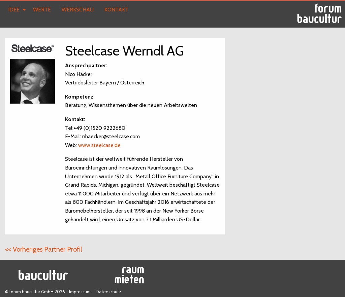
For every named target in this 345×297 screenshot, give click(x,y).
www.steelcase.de (99, 145)
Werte (42, 9)
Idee (14, 9)
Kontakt (116, 9)
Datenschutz (108, 291)
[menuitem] (15, 9)
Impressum (80, 291)
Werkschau (78, 9)
